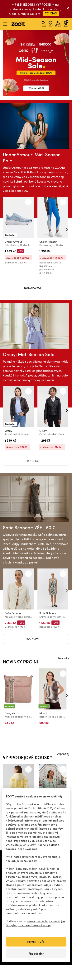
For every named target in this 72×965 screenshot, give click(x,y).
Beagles (10, 713)
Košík (66, 23)
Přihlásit (58, 24)
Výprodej (63, 753)
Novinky (63, 658)
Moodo (43, 713)
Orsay (8, 431)
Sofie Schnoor (13, 613)
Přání (50, 24)
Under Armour (13, 241)
